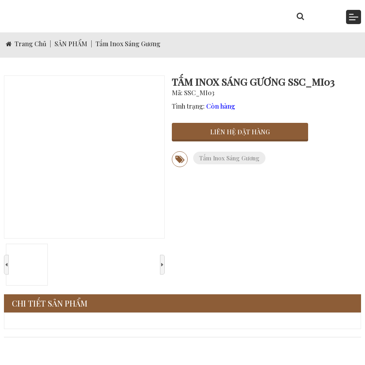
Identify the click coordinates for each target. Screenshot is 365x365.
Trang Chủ (26, 44)
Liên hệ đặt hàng (240, 132)
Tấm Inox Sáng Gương (128, 44)
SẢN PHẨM (71, 44)
